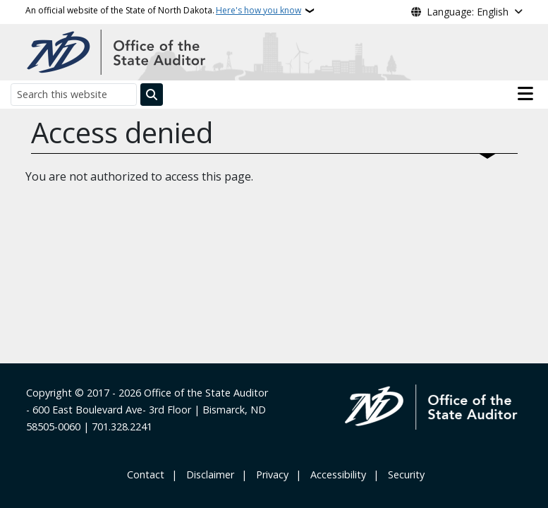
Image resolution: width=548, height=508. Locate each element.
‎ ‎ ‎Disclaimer (207, 474)
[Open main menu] (525, 94)
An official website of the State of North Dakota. (163, 10)
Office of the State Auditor (206, 392)
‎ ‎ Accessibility (335, 474)
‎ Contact (144, 474)
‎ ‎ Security (403, 474)
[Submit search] (151, 94)
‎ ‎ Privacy (269, 474)
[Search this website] (74, 94)
